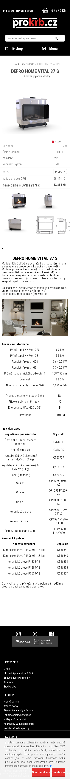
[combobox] (60, 171)
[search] (60, 38)
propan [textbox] (59, 171)
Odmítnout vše (41, 772)
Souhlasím (58, 772)
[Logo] (35, 23)
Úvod (16, 64)
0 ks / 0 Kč (58, 11)
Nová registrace (24, 10)
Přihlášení (8, 10)
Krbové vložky (27, 64)
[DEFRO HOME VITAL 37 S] (35, 89)
